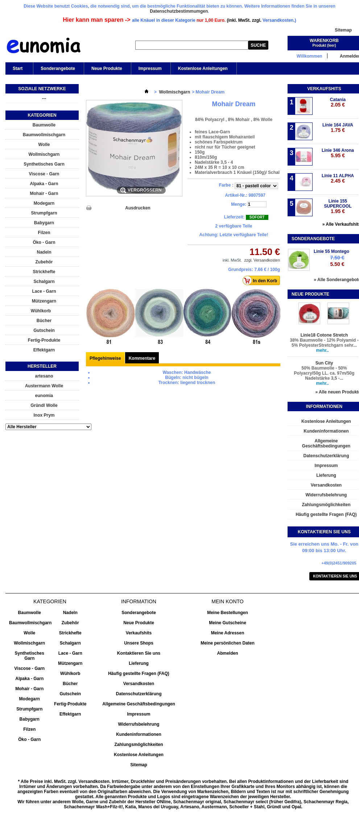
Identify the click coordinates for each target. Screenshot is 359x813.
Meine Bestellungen (227, 612)
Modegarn (44, 203)
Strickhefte (44, 271)
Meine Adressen (227, 632)
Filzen (44, 232)
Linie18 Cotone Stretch (324, 335)
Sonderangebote (58, 68)
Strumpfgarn (44, 213)
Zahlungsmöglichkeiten (138, 744)
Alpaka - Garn (44, 183)
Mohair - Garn (44, 193)
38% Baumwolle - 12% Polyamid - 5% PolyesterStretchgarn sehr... (324, 343)
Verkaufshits (324, 88)
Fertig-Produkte (44, 340)
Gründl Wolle (43, 405)
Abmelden (227, 653)
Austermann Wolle (44, 385)
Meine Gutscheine (227, 622)
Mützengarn (44, 301)
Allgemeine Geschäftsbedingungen (138, 703)
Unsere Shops (138, 643)
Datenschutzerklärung (138, 693)
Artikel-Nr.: (236, 195)
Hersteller (42, 366)
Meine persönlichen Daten (228, 643)
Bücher (44, 320)
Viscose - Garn (44, 173)
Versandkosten (138, 683)
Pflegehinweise (105, 358)
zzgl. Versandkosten (262, 260)
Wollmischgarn (44, 154)
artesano (44, 376)
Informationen (324, 406)
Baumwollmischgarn (44, 134)
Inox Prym (43, 415)
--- (44, 98)
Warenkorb (324, 40)
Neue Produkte (106, 68)
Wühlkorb (41, 310)
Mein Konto (227, 601)
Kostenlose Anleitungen (203, 68)
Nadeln (44, 252)
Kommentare (142, 358)
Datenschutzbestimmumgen (179, 11)
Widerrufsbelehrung (139, 724)
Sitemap (343, 30)
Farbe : (227, 185)
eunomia (44, 395)
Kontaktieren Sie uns (138, 653)
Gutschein (44, 330)
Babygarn (44, 222)
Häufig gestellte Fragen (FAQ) (138, 673)
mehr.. (322, 350)
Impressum (150, 68)
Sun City (324, 363)
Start (17, 70)
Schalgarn (43, 281)
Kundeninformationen (138, 734)
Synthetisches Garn (44, 164)
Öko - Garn (44, 242)
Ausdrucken (137, 207)
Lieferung (139, 663)
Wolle (44, 144)
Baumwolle (44, 125)
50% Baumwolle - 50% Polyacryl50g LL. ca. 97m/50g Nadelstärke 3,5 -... (324, 373)
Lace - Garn (44, 291)
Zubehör (44, 261)
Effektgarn (44, 350)
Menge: (238, 204)
